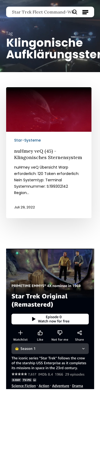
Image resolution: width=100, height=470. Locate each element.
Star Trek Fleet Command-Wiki (44, 12)
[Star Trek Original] (50, 391)
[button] (85, 12)
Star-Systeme (27, 140)
